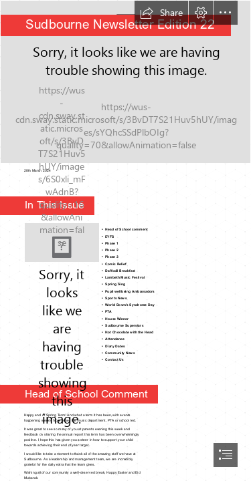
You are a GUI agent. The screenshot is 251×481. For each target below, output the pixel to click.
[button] (161, 13)
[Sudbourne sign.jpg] (125, 82)
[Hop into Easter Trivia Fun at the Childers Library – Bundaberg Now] (62, 242)
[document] (125, 240)
